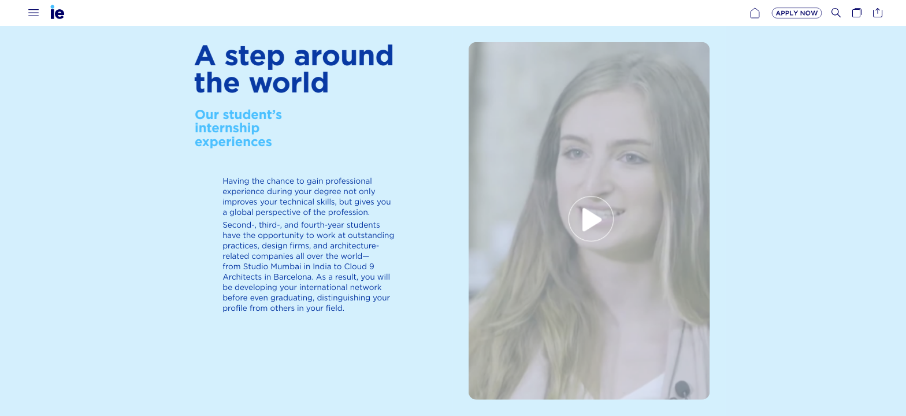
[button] (33, 13)
